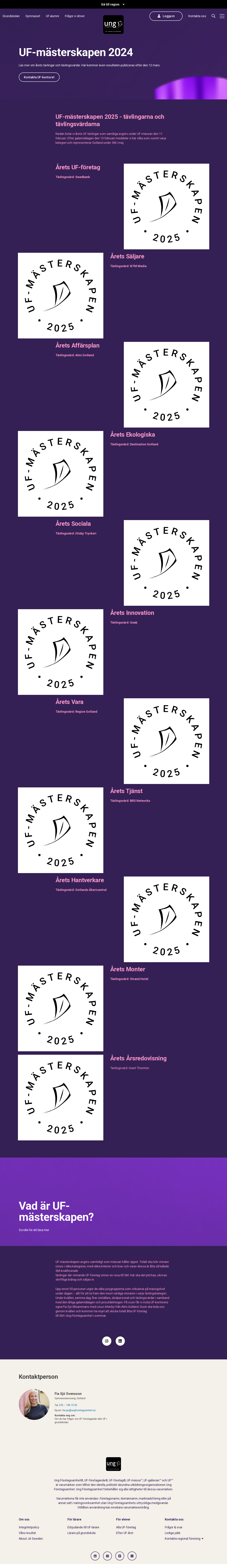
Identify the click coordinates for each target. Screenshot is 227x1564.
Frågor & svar (173, 1527)
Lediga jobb (172, 1533)
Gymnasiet (32, 16)
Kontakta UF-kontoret (39, 77)
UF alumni (52, 16)
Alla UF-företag (126, 1527)
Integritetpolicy (29, 1527)
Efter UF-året (124, 1533)
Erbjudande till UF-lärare (83, 1527)
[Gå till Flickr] (132, 1555)
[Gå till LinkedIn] (95, 1555)
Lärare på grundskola (81, 1533)
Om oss (24, 1519)
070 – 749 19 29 (68, 1405)
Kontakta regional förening (182, 1538)
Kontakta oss (197, 16)
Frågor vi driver (75, 16)
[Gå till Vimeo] (119, 1555)
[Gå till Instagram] (107, 1555)
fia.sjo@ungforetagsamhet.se (79, 1410)
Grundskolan (11, 16)
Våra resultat (27, 1533)
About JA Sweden (31, 1538)
